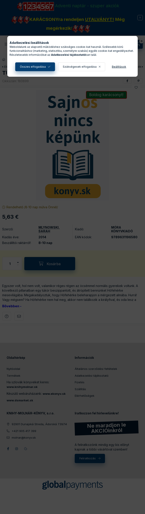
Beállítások (119, 66)
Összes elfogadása (33, 66)
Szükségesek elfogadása (80, 66)
